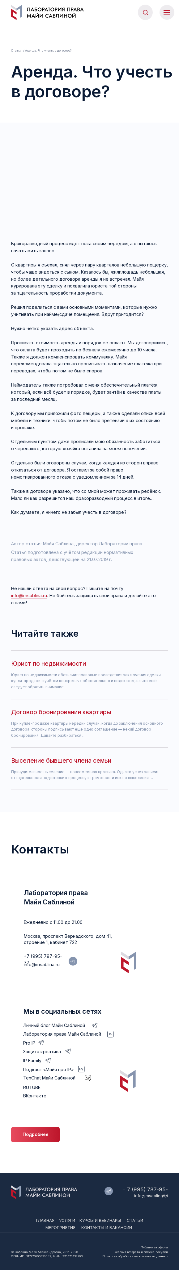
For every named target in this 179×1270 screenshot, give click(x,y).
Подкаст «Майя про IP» (48, 1069)
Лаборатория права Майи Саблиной (62, 1034)
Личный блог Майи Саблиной (54, 1025)
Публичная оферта (154, 1247)
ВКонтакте (34, 1095)
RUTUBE (31, 1087)
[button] (145, 12)
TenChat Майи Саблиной (49, 1077)
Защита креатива (42, 1051)
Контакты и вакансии (106, 1227)
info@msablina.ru (29, 595)
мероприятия (60, 1227)
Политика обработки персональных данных (135, 1256)
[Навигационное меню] (167, 12)
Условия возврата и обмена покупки (141, 1252)
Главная (45, 1220)
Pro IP (29, 1043)
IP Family (32, 1060)
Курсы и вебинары (100, 1220)
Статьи (16, 50)
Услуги (67, 1220)
